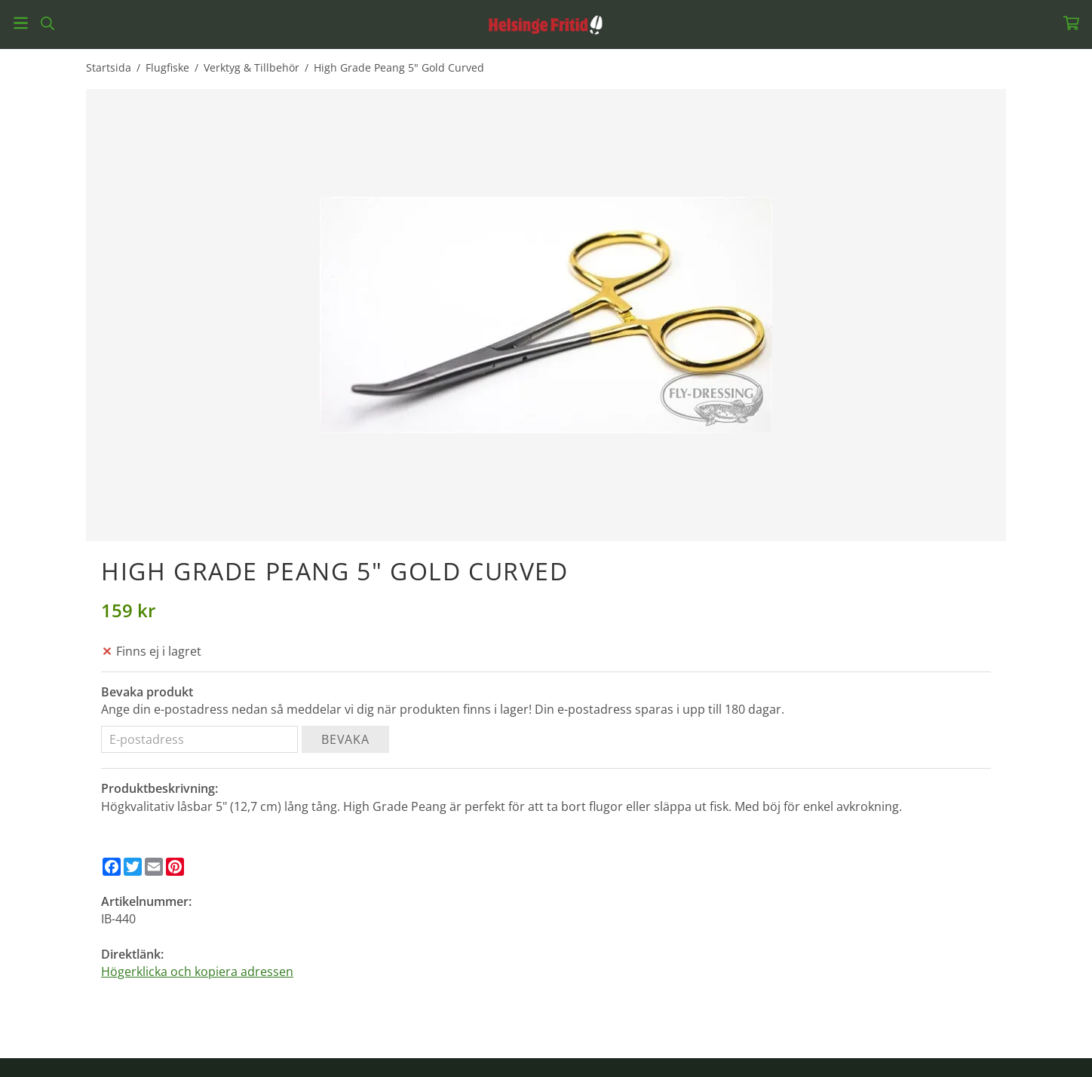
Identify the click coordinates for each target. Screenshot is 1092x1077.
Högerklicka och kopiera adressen (197, 971)
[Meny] (21, 23)
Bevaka (345, 739)
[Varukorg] (1071, 23)
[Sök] (47, 23)
